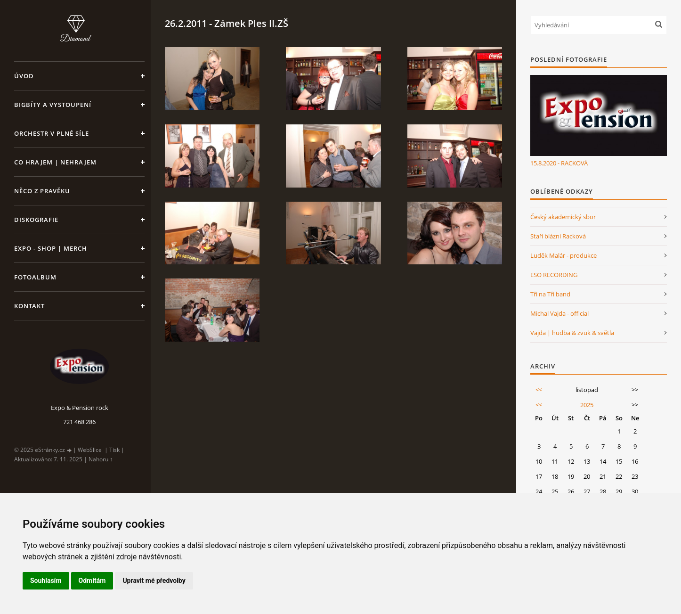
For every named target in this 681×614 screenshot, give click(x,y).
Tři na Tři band (550, 294)
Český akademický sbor (563, 217)
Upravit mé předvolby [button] (153, 580)
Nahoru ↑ (101, 459)
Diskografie (36, 219)
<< (538, 389)
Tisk (114, 450)
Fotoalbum (35, 277)
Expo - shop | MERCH (50, 248)
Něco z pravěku (42, 191)
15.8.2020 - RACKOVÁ (559, 163)
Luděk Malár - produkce (563, 255)
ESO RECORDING (553, 274)
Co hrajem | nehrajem (55, 162)
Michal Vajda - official (559, 313)
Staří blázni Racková (558, 236)
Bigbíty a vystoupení (52, 104)
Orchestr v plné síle (51, 133)
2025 (586, 405)
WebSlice (90, 450)
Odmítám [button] (92, 580)
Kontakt (29, 306)
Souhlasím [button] (46, 580)
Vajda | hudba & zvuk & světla (572, 332)
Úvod (24, 76)
